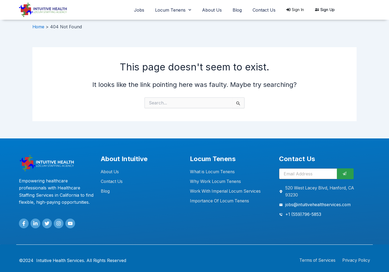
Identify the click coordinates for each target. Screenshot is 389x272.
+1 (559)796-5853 (303, 214)
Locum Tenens (173, 10)
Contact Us (264, 10)
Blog (237, 10)
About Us (212, 10)
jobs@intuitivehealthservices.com (319, 205)
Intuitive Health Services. (61, 260)
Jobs (139, 10)
